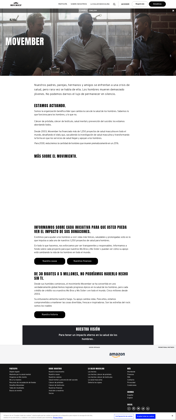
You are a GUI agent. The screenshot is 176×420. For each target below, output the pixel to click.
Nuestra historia (50, 315)
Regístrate (140, 4)
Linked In (148, 408)
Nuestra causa (50, 261)
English (93, 11)
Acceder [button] (125, 4)
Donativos (157, 4)
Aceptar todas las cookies (145, 416)
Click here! (129, 408)
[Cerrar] (172, 415)
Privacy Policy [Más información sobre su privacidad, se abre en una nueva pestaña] (58, 417)
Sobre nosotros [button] (79, 4)
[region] (88, 416)
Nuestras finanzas (82, 261)
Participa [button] (63, 4)
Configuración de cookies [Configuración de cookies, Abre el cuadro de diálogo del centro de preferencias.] (124, 416)
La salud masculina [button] (100, 4)
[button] (115, 4)
